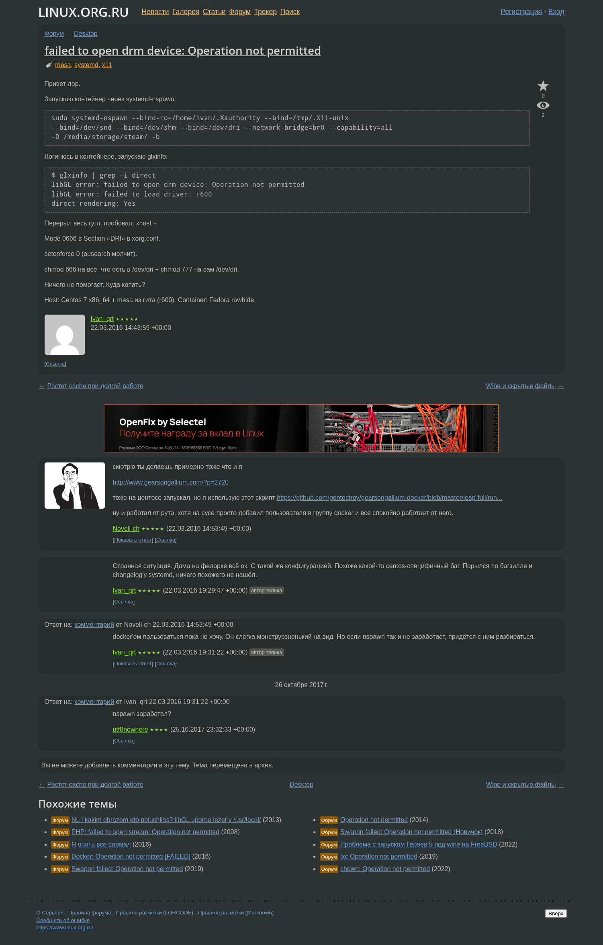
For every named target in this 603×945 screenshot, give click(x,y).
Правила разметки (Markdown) (236, 913)
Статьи (214, 12)
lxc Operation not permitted (378, 856)
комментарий (94, 624)
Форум (239, 12)
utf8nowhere (130, 729)
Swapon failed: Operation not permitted (127, 868)
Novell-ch (126, 528)
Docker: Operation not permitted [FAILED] (131, 856)
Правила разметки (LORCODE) (154, 913)
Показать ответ (133, 540)
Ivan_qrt (102, 318)
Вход (556, 12)
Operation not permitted (374, 819)
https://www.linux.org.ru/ (65, 928)
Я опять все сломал (101, 844)
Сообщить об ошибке (63, 920)
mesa (63, 64)
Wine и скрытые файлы (521, 385)
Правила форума (89, 913)
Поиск (290, 12)
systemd (86, 64)
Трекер (265, 12)
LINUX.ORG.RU (83, 11)
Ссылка (55, 364)
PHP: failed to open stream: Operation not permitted (145, 831)
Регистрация (521, 12)
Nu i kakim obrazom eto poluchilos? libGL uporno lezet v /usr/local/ (166, 819)
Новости (155, 12)
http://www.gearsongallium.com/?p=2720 (171, 482)
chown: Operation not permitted (385, 868)
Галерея (185, 12)
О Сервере (50, 913)
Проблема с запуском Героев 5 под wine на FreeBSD (418, 844)
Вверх (555, 913)
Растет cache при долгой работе (95, 385)
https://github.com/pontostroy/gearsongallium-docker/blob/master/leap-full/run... (389, 497)
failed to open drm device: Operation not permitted (183, 50)
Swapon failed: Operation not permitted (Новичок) (411, 831)
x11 (107, 64)
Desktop (86, 33)
